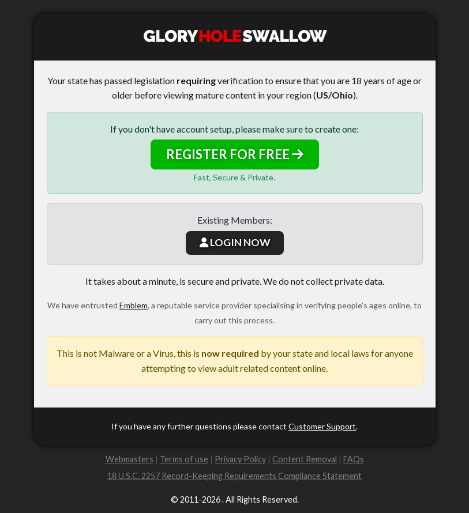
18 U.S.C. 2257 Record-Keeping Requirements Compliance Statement (234, 476)
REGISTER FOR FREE (234, 154)
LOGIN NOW (235, 242)
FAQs (353, 459)
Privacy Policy (240, 459)
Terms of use (184, 459)
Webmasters (129, 459)
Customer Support (322, 426)
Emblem (133, 305)
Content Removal (304, 459)
